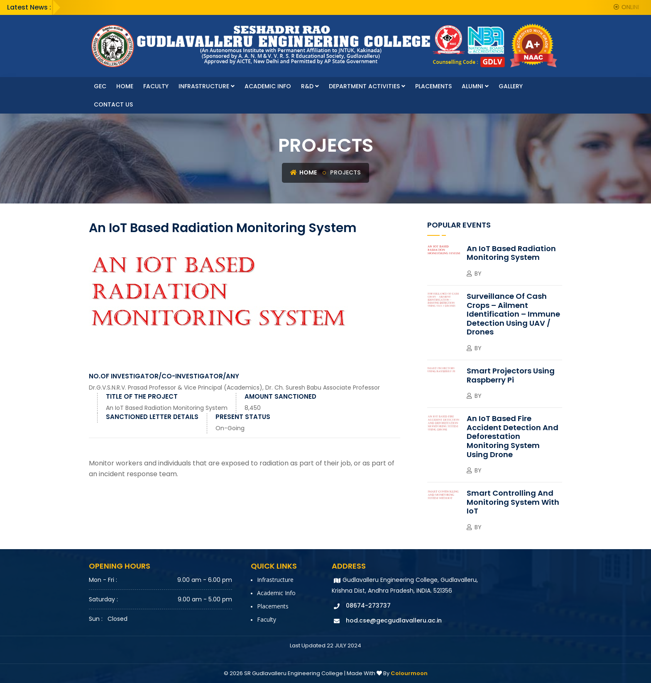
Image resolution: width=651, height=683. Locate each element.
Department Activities (367, 86)
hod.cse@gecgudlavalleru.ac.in (394, 620)
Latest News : (29, 7)
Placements (433, 86)
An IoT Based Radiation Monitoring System (167, 408)
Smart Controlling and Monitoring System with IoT (513, 502)
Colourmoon (409, 673)
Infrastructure (207, 86)
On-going (230, 428)
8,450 (253, 408)
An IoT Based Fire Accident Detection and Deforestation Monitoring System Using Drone (512, 436)
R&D (310, 86)
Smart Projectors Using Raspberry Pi (511, 375)
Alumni (475, 86)
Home (124, 86)
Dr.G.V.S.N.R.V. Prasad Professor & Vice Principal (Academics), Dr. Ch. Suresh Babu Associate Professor (234, 387)
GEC (100, 86)
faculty (156, 86)
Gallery (511, 86)
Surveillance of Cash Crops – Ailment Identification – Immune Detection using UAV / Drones (513, 314)
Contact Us (113, 104)
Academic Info (268, 86)
